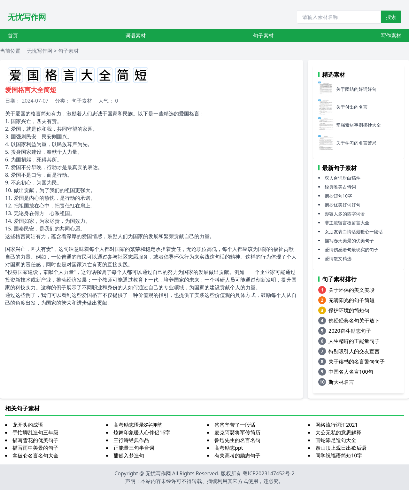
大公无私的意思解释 (338, 432)
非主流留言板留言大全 (347, 223)
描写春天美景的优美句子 (349, 240)
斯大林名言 (341, 381)
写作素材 (391, 35)
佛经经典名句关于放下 (354, 320)
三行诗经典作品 (131, 440)
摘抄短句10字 (338, 196)
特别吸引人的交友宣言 (354, 351)
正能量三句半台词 (133, 447)
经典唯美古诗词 (340, 187)
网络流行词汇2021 (336, 424)
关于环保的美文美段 (351, 289)
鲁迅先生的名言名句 (237, 440)
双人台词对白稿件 (342, 178)
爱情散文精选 (338, 258)
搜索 (391, 16)
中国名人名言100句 (350, 371)
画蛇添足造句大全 (335, 440)
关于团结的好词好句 (356, 89)
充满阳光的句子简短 (351, 300)
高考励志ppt (228, 447)
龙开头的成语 (27, 424)
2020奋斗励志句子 (349, 330)
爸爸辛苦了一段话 (234, 424)
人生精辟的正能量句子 (354, 341)
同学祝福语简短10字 (338, 455)
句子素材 (263, 35)
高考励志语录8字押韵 (137, 424)
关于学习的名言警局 (356, 143)
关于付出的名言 (351, 107)
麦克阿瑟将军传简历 (237, 432)
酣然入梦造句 (128, 455)
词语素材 (135, 35)
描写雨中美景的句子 (35, 447)
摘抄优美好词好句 (342, 205)
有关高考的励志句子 (237, 455)
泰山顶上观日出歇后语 (341, 447)
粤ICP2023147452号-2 (269, 473)
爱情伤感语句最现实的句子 (351, 249)
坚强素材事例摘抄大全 (358, 125)
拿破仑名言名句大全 (35, 455)
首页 (13, 35)
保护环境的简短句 (348, 310)
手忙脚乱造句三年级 (35, 432)
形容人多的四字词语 (345, 214)
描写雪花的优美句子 (35, 440)
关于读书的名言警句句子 (356, 361)
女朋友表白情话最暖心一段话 (354, 232)
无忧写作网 (27, 17)
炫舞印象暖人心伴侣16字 (141, 432)
